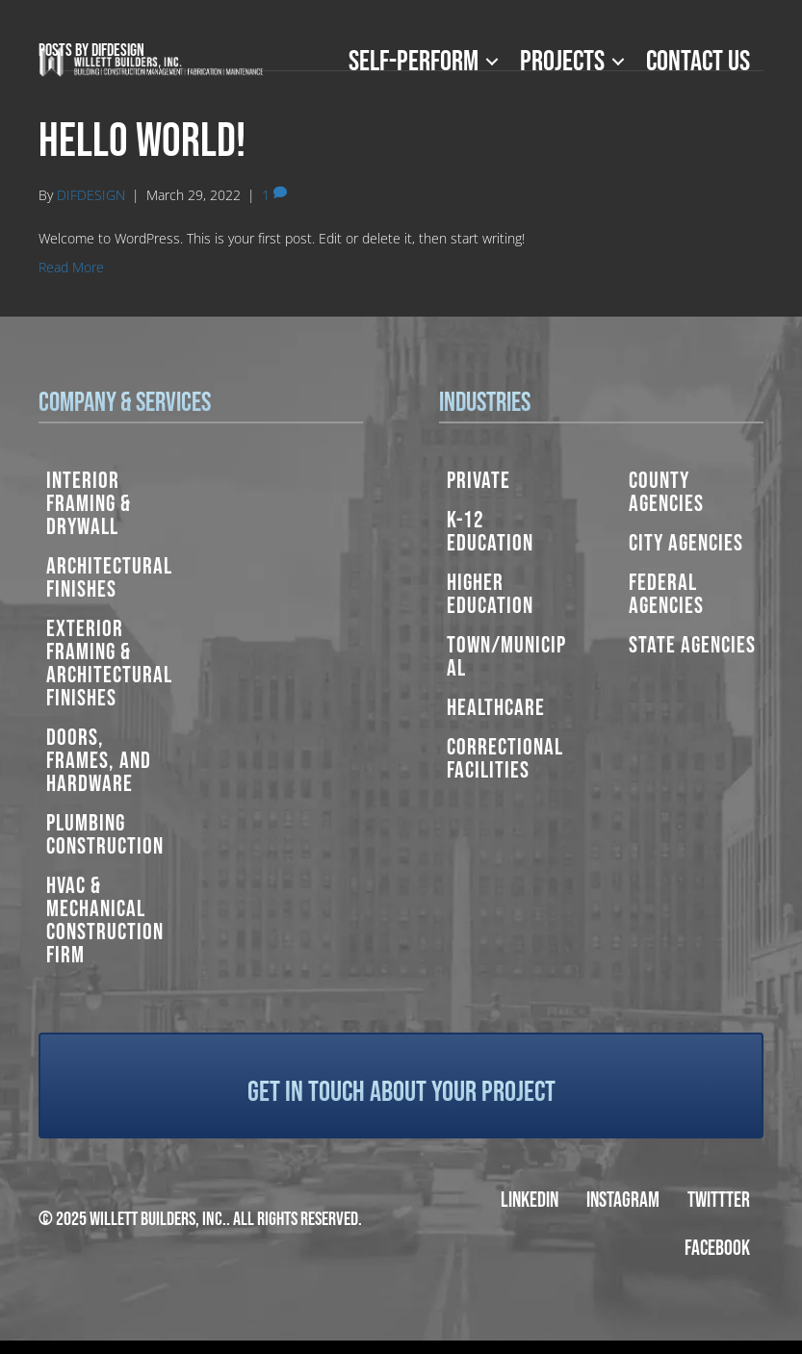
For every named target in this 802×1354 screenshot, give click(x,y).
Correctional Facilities (505, 758)
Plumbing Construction (105, 834)
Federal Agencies (666, 594)
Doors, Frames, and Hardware (98, 761)
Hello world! (142, 142)
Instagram (623, 1200)
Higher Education (490, 594)
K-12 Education (490, 531)
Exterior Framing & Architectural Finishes (109, 663)
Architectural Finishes (109, 577)
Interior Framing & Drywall (88, 504)
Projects (562, 61)
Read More (71, 267)
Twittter (718, 1200)
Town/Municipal (506, 656)
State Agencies (692, 645)
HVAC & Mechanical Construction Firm (105, 920)
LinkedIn (529, 1200)
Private (478, 481)
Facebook (717, 1249)
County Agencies (666, 492)
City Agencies (686, 543)
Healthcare (496, 708)
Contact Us (698, 61)
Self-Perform (414, 61)
